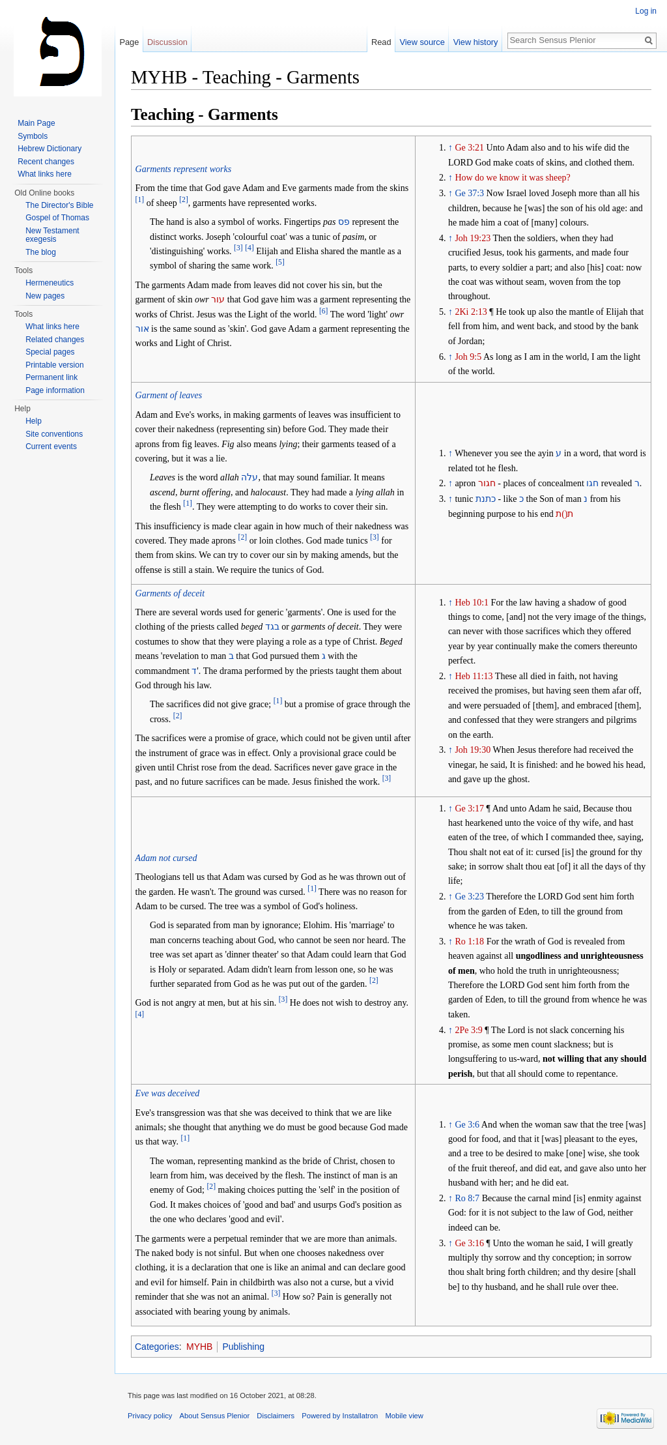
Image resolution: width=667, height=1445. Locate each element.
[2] (183, 200)
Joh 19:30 (472, 750)
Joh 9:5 (468, 357)
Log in (646, 11)
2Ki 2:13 (471, 312)
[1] (140, 200)
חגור (487, 483)
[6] (323, 311)
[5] (280, 263)
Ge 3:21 (469, 148)
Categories (157, 1346)
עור (218, 299)
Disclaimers (275, 1416)
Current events (51, 446)
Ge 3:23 (469, 896)
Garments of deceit (170, 593)
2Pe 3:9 (468, 1030)
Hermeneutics (49, 282)
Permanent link (51, 377)
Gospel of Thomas (57, 217)
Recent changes (46, 161)
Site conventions (54, 434)
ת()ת (564, 514)
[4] (249, 248)
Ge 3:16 (469, 1243)
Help (33, 421)
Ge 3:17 (469, 808)
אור (142, 329)
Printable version (54, 365)
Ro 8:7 (467, 1198)
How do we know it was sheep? (512, 177)
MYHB (199, 1346)
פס (344, 222)
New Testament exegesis (52, 235)
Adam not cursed (166, 858)
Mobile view (404, 1416)
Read (381, 42)
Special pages (49, 352)
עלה (249, 477)
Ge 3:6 (467, 1125)
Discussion (167, 42)
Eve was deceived (167, 1093)
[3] (238, 248)
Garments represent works (183, 169)
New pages (44, 295)
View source (421, 42)
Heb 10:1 (472, 602)
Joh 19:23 (472, 238)
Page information (55, 390)
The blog (40, 252)
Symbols (33, 136)
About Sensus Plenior (215, 1416)
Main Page (36, 123)
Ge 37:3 (469, 193)
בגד (272, 627)
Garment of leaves (169, 395)
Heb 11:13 (473, 676)
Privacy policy (150, 1416)
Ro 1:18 (469, 941)
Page (129, 42)
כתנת (485, 499)
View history (475, 42)
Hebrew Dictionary (49, 148)
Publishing (243, 1346)
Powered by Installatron (340, 1416)
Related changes (54, 339)
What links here (45, 174)
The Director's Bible (59, 205)
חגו (592, 483)
